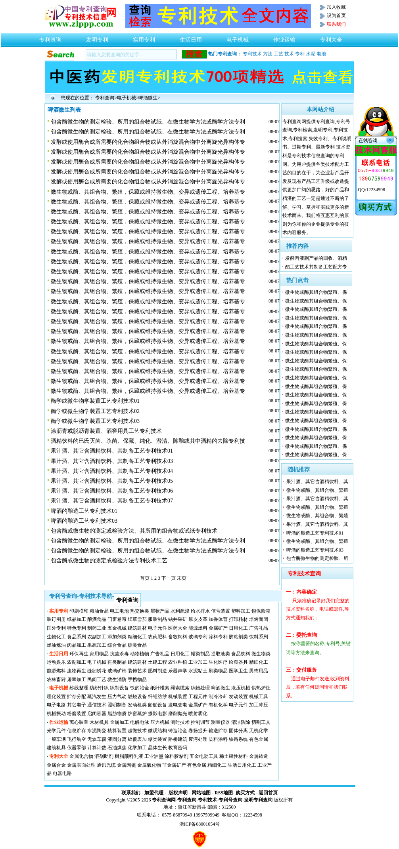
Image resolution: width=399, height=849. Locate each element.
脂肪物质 (117, 713)
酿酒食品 (96, 619)
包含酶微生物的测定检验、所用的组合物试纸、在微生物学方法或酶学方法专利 (148, 122)
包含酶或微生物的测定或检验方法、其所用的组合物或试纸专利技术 (134, 531)
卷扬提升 (197, 730)
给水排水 (200, 611)
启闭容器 (96, 713)
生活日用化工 (242, 765)
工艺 (278, 54)
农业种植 (177, 662)
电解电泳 (139, 722)
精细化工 (137, 637)
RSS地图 (224, 793)
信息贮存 (76, 730)
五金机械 (117, 628)
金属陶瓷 (126, 765)
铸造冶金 (177, 730)
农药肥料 (157, 637)
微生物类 (260, 654)
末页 (181, 578)
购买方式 (245, 793)
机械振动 (56, 713)
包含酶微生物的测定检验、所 (317, 558)
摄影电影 (157, 713)
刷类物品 (218, 671)
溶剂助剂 (103, 756)
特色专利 (76, 628)
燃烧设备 (137, 696)
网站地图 (201, 793)
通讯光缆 (106, 765)
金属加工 (119, 722)
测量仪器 (220, 722)
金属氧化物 (149, 765)
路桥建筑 (177, 739)
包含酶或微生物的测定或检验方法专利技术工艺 (109, 560)
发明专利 (97, 37)
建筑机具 (56, 747)
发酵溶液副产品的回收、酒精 (316, 258)
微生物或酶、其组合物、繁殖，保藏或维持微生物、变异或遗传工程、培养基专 (148, 192)
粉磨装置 (76, 713)
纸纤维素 (159, 688)
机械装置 (177, 696)
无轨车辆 (96, 739)
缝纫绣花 (96, 671)
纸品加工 (76, 619)
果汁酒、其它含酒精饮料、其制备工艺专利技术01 (112, 451)
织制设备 (119, 688)
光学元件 (56, 730)
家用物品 (99, 654)
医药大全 (177, 628)
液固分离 (117, 739)
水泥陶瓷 (96, 730)
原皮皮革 (197, 619)
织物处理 (200, 688)
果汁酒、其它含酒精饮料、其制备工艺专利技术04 (112, 471)
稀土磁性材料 (233, 756)
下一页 (168, 578)
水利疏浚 (180, 611)
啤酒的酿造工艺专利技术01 (84, 511)
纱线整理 (78, 688)
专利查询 (50, 37)
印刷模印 (78, 611)
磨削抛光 (177, 713)
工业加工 (197, 662)
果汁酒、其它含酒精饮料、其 (317, 481)
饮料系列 (258, 637)
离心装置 (78, 722)
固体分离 (238, 730)
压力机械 (159, 722)
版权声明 (178, 793)
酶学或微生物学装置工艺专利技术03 (95, 421)
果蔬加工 (96, 645)
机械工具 (258, 696)
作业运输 (284, 37)
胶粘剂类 (238, 637)
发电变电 (177, 705)
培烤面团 (258, 619)
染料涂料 (218, 739)
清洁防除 (240, 722)
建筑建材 (137, 628)
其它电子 (76, 705)
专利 (300, 54)
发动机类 (137, 705)
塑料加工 (240, 611)
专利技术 (252, 54)
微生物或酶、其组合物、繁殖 (317, 490)
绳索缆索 (180, 688)
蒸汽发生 (96, 696)
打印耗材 (238, 619)
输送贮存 (218, 730)
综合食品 (117, 645)
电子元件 (157, 628)
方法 (267, 54)
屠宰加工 (76, 679)
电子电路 (56, 705)
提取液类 (220, 654)
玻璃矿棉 (117, 671)
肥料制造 (157, 671)
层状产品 (159, 611)
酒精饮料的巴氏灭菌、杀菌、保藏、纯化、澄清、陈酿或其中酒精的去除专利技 (148, 441)
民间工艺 (96, 679)
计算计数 (96, 747)
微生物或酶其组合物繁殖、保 (316, 292)
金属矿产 (218, 628)
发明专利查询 (258, 800)
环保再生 (78, 654)
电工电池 (119, 611)
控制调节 (200, 722)
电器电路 (62, 773)
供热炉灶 (260, 688)
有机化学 (218, 705)
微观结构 (157, 730)
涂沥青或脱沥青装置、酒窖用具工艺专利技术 (106, 431)
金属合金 (56, 765)
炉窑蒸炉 (137, 713)
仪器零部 (76, 747)
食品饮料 (240, 654)
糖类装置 (157, 739)
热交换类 (139, 611)
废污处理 (197, 739)
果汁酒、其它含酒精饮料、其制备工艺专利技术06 (112, 491)
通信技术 (96, 705)
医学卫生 (238, 671)
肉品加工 (76, 645)
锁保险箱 (260, 611)
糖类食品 (137, 645)
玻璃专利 (197, 637)
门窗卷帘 (117, 619)
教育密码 (177, 747)
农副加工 (96, 637)
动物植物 (139, 654)
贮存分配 (76, 696)
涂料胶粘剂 (176, 756)
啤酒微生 (147, 98)
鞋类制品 (117, 662)
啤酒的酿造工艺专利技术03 (84, 521)
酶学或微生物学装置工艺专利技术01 (95, 401)
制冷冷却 (218, 696)
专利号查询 (230, 800)
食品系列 (76, 637)
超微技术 (137, 730)
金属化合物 (81, 756)
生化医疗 (218, 662)
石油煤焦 (117, 747)
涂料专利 (218, 637)
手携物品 (137, 679)
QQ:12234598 (371, 189)
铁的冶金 (139, 688)
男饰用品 (258, 671)
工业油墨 (153, 756)
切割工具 (260, 722)
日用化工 (238, 628)
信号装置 (220, 611)
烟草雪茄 (137, 619)
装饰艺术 (137, 671)
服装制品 (157, 619)
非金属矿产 (174, 765)
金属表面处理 (81, 765)
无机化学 (258, 730)
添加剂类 (117, 637)
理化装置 (56, 696)
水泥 (310, 54)
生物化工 (56, 637)
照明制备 (117, 705)
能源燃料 (197, 628)
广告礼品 (258, 628)
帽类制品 (200, 654)
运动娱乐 (56, 662)
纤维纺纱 (157, 696)
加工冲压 (258, 705)
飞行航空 (76, 739)
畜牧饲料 (177, 637)
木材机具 (99, 722)
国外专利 (56, 628)
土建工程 (157, 662)
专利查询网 (164, 800)
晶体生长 (157, 747)
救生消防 (117, 679)
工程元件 (197, 696)
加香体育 (218, 619)
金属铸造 (258, 756)
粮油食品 (99, 611)
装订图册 (56, 619)
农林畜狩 (56, 679)
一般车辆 (56, 739)
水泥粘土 (197, 671)
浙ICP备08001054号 (199, 824)
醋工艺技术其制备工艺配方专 (316, 267)
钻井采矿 (177, 619)
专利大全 (331, 37)
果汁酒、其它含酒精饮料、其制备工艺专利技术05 (112, 481)
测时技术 (180, 722)
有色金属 (258, 739)
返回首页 (268, 793)
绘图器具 (238, 662)
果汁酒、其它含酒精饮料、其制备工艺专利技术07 (112, 501)
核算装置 (117, 730)
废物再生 (76, 671)
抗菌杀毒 (119, 654)
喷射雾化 (197, 713)
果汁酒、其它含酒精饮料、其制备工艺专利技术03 (112, 461)
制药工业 (96, 628)
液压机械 (240, 688)
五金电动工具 (204, 756)
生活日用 (191, 37)
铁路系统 (238, 739)
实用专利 (144, 37)
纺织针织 (99, 688)
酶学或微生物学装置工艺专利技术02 (95, 411)
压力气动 (117, 696)
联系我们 (130, 793)
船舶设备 (157, 705)
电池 (321, 54)
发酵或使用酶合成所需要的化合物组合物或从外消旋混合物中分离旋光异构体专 (148, 142)
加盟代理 (153, 793)
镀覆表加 (137, 739)
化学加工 (137, 747)
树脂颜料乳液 (129, 756)
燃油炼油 (56, 645)
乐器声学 (177, 671)
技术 (289, 54)
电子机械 (237, 37)
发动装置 (238, 696)
